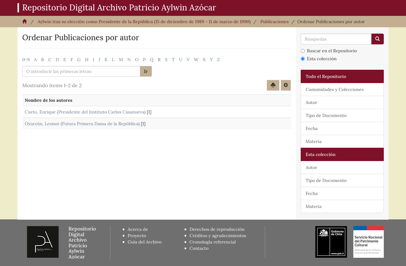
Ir (146, 71)
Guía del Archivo (145, 242)
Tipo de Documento (326, 115)
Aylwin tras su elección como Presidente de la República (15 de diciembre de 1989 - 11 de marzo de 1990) (144, 21)
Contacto (199, 248)
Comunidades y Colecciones (335, 89)
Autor (312, 102)
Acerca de (138, 229)
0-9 (26, 59)
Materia (314, 141)
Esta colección (319, 59)
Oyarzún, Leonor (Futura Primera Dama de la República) (82, 124)
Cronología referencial (213, 242)
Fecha (312, 128)
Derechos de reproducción (217, 229)
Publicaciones (274, 21)
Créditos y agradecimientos (218, 235)
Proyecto (137, 235)
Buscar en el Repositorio (329, 51)
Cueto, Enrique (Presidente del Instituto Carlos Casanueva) (85, 112)
